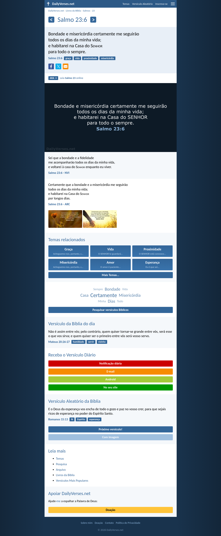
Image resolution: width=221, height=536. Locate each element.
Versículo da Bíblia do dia (71, 323)
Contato (109, 523)
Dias (111, 301)
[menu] (173, 5)
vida (77, 58)
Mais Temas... (110, 275)
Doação (110, 510)
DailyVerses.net (56, 10)
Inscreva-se (161, 4)
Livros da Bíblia (73, 10)
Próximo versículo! (110, 429)
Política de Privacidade (128, 523)
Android (110, 379)
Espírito (81, 419)
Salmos (86, 10)
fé (72, 419)
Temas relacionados (66, 239)
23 (93, 10)
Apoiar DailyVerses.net (69, 493)
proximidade (90, 58)
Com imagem (110, 437)
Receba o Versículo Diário (72, 355)
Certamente (103, 295)
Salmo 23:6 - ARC (59, 204)
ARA (53, 78)
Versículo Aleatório (142, 4)
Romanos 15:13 (58, 419)
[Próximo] (93, 20)
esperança (94, 419)
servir (91, 341)
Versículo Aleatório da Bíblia (74, 401)
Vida (125, 289)
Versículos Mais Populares (72, 480)
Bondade (112, 289)
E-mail (110, 371)
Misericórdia (130, 295)
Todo (120, 301)
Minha (102, 301)
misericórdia (107, 58)
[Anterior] (51, 20)
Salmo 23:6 (55, 58)
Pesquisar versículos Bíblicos (110, 310)
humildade (78, 341)
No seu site (110, 387)
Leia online (71, 78)
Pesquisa (61, 464)
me (58, 501)
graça (68, 58)
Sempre (98, 289)
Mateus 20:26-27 (59, 342)
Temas (126, 4)
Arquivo (61, 469)
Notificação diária (110, 363)
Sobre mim (87, 523)
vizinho (102, 341)
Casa (84, 295)
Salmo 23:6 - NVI (59, 173)
